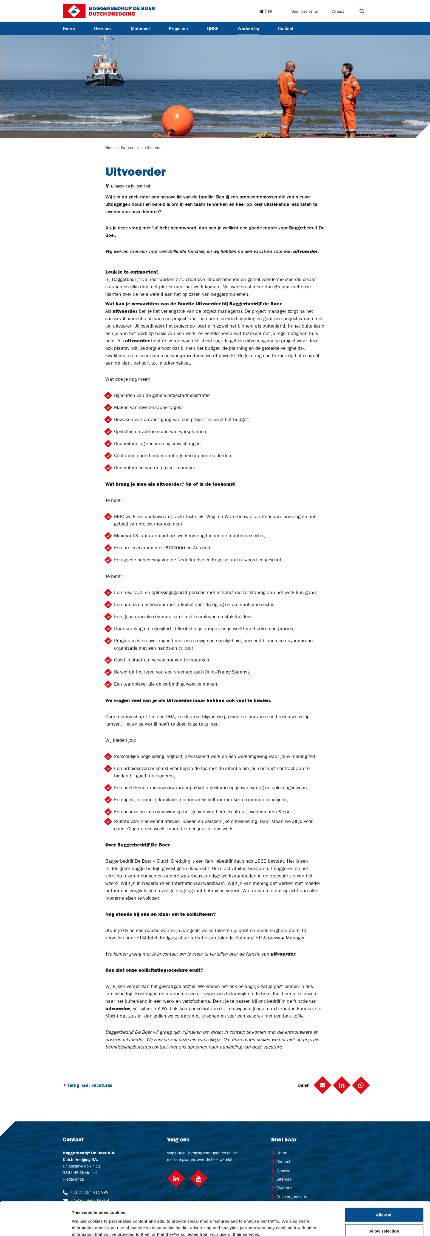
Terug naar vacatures (87, 1085)
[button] (322, 1085)
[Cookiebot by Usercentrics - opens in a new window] (36, 1225)
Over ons (103, 28)
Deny (384, 1220)
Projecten (178, 28)
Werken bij (248, 28)
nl (261, 11)
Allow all (384, 1188)
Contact (338, 11)
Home (69, 28)
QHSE (212, 28)
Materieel (140, 28)
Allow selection (384, 1204)
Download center (305, 11)
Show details (288, 1225)
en (270, 11)
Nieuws (280, 1170)
